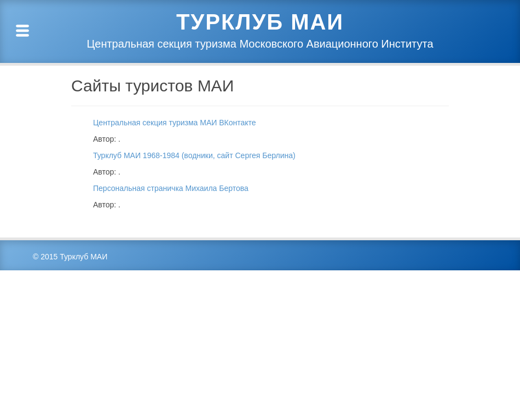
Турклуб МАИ (260, 22)
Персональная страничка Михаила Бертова (171, 188)
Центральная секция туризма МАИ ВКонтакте (174, 122)
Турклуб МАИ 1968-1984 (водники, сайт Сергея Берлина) (194, 155)
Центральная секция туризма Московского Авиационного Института (259, 43)
